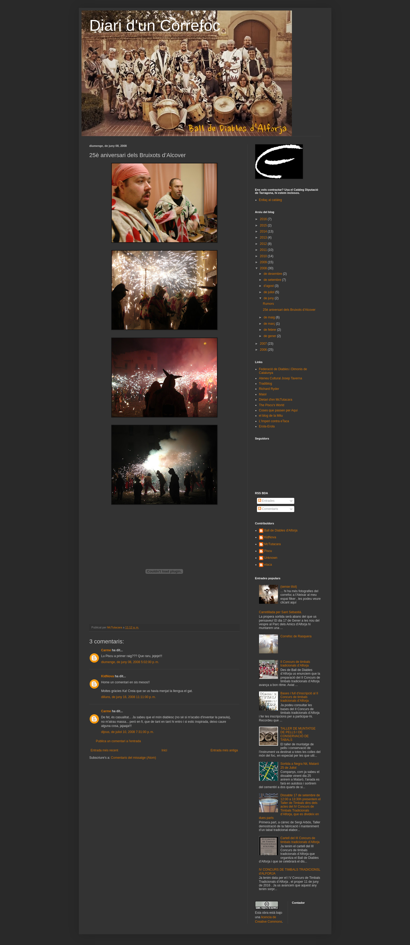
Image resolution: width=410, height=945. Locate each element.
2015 (264, 225)
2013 (264, 237)
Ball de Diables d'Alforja (280, 530)
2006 (264, 350)
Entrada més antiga (224, 750)
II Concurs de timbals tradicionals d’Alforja (295, 663)
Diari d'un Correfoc (154, 25)
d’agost (269, 286)
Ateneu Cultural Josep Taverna (280, 378)
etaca (268, 564)
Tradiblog (265, 383)
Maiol (263, 394)
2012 (264, 244)
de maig (270, 317)
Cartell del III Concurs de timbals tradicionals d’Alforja (300, 840)
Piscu (268, 551)
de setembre (273, 280)
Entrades (266, 501)
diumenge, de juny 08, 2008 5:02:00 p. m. (130, 662)
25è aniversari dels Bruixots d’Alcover (289, 310)
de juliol (269, 292)
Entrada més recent (104, 750)
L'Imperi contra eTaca (274, 421)
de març (270, 324)
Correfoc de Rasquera (295, 636)
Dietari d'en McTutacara (275, 399)
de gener (270, 336)
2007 (264, 343)
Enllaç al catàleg (270, 200)
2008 (264, 268)
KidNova (107, 676)
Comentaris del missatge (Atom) (133, 758)
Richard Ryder (269, 389)
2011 (264, 250)
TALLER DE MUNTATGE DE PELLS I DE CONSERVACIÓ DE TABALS (297, 734)
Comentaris (268, 509)
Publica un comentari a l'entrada (118, 741)
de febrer (270, 330)
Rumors (268, 304)
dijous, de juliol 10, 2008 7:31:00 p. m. (127, 732)
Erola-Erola (267, 426)
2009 (264, 262)
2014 (264, 231)
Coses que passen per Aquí (278, 410)
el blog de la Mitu (271, 415)
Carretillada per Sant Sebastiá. (280, 612)
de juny (269, 298)
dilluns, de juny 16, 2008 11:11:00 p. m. (128, 697)
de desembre (273, 274)
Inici (164, 750)
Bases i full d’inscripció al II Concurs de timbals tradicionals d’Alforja (299, 697)
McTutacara (272, 544)
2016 (264, 219)
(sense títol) (288, 586)
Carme (106, 650)
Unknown (270, 558)
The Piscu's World (271, 405)
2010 (264, 256)
